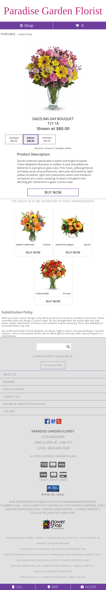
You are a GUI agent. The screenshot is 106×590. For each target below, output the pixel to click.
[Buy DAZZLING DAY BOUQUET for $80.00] (53, 192)
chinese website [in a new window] (87, 509)
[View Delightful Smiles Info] (73, 226)
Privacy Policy (30, 577)
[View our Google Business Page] (53, 423)
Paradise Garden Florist (53, 11)
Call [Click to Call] (17, 587)
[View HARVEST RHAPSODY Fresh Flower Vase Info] (33, 226)
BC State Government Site (69, 549)
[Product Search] (53, 346)
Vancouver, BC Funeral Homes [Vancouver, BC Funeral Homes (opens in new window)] (25, 537)
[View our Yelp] (58, 423)
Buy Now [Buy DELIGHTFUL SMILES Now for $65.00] (73, 252)
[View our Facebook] (47, 423)
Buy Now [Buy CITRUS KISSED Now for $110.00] (53, 301)
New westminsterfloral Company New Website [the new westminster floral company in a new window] (39, 509)
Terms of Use (77, 577)
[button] (53, 488)
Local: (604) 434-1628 (53, 448)
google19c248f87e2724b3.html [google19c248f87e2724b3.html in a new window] (53, 513)
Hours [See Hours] (88, 587)
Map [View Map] (53, 587)
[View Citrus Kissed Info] (53, 275)
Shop (26, 25)
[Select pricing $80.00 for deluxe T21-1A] (30, 139)
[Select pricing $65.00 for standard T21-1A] (14, 139)
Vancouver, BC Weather (35, 549)
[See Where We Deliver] (53, 365)
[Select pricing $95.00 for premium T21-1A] (47, 139)
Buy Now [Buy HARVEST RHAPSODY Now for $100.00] (33, 252)
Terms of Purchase (54, 577)
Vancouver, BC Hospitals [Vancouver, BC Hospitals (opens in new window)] (63, 537)
